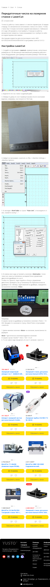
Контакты (46, 553)
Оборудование (25, 547)
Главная (4, 7)
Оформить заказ (13, 387)
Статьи (19, 7)
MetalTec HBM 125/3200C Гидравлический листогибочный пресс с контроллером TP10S (35, 465)
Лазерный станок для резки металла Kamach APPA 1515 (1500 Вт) (37, 373)
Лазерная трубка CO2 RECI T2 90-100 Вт (37, 419)
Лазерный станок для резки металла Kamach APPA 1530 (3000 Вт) (37, 511)
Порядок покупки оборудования (37, 546)
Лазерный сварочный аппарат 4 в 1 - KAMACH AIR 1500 (12, 373)
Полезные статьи (47, 545)
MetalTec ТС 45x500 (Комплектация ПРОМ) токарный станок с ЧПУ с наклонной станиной (11, 465)
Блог (12, 7)
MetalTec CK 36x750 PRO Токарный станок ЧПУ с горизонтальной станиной (12, 511)
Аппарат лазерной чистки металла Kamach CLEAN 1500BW (12, 419)
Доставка (35, 551)
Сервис (23, 554)
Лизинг (35, 564)
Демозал (46, 550)
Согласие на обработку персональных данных (37, 557)
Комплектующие (26, 550)
